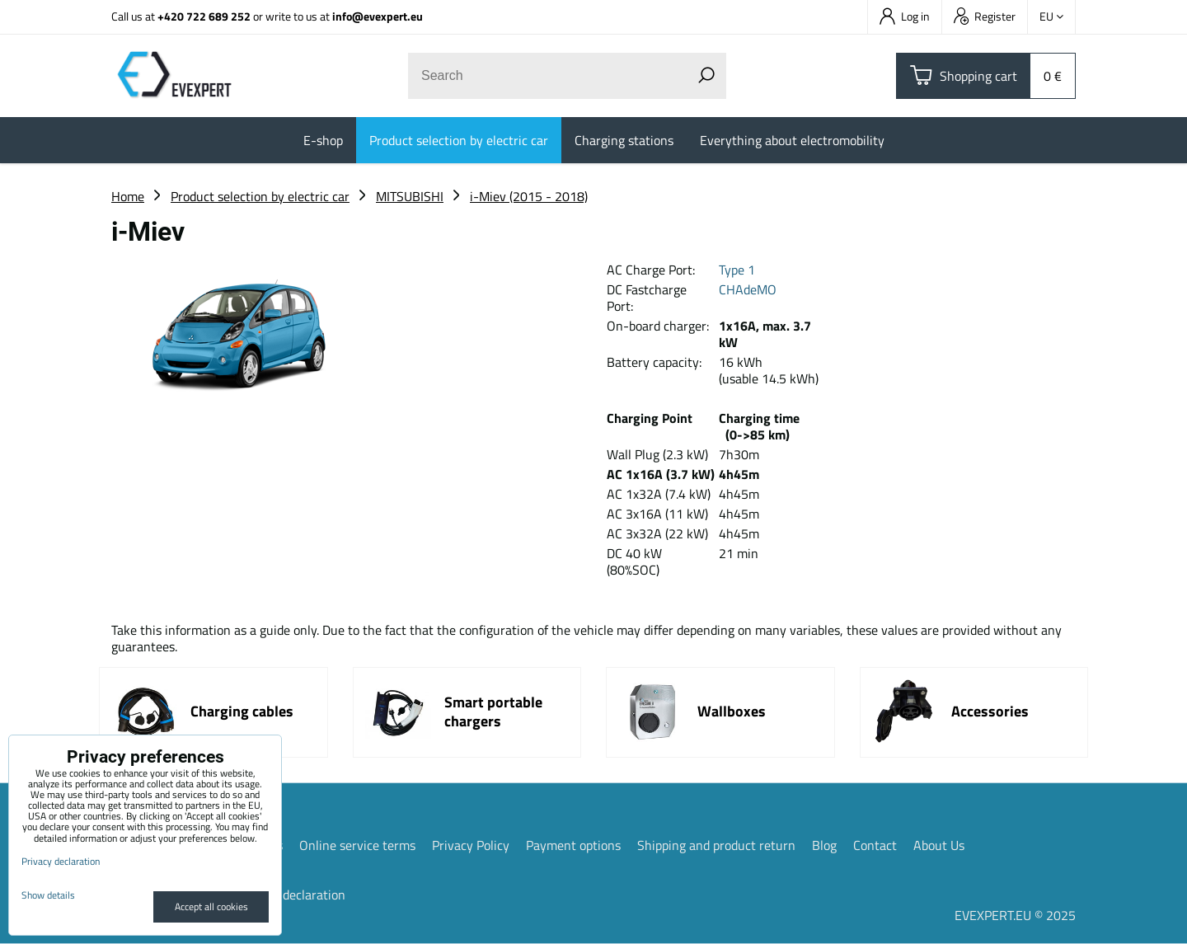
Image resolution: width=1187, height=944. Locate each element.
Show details (48, 895)
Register (985, 16)
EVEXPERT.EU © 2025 (1015, 915)
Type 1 (737, 269)
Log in (905, 16)
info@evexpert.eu (377, 16)
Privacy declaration (291, 894)
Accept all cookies (211, 906)
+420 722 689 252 (204, 16)
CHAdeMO (747, 289)
